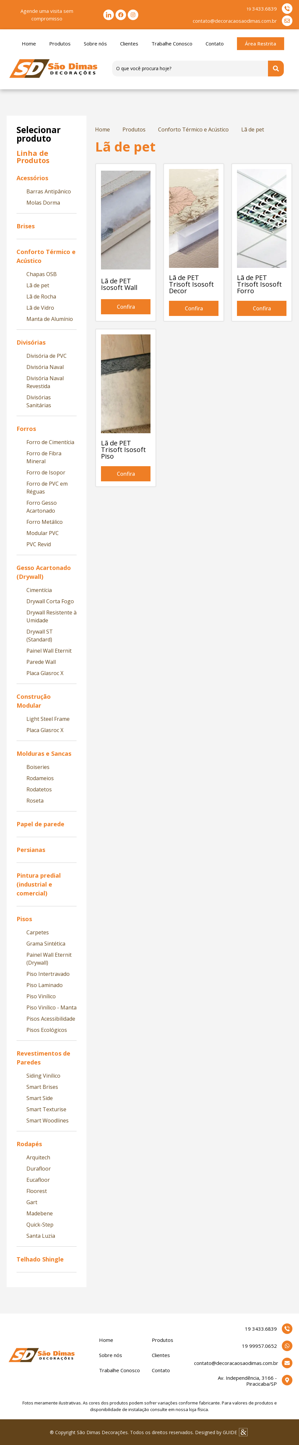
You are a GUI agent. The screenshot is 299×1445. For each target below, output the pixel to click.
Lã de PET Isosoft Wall (119, 284)
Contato (215, 43)
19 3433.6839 (261, 1328)
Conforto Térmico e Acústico (193, 129)
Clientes (129, 43)
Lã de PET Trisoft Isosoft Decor (191, 284)
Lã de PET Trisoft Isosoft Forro (259, 284)
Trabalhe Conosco (171, 43)
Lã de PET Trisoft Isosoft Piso (123, 450)
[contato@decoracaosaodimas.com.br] (287, 1363)
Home (29, 43)
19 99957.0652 (259, 1346)
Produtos (60, 43)
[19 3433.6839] (287, 1328)
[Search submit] (276, 68)
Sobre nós (95, 43)
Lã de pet (252, 129)
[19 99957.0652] (287, 1346)
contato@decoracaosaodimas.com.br (236, 1363)
